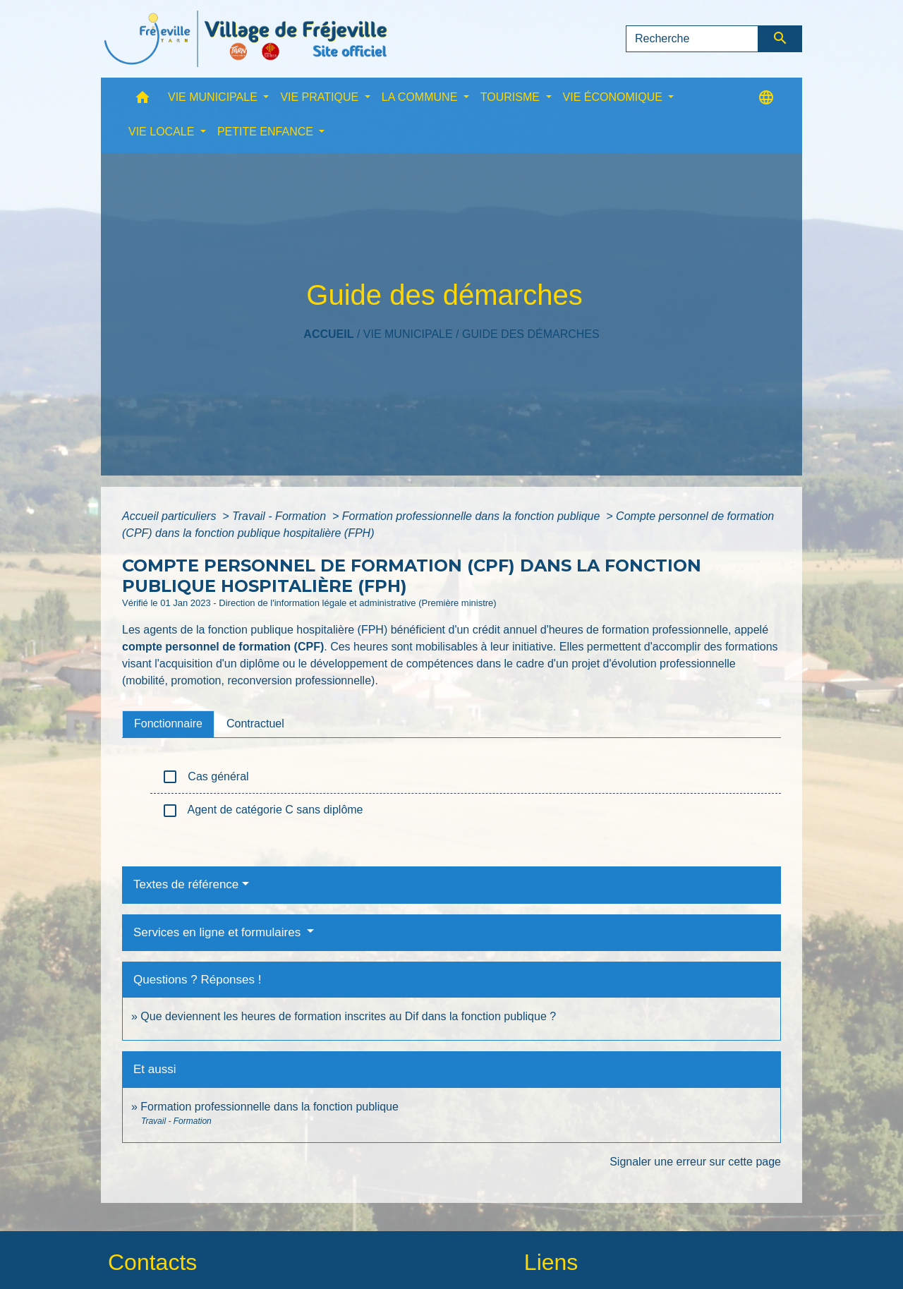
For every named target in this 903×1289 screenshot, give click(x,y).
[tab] (168, 723)
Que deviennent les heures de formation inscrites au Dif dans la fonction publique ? (348, 1016)
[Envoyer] (780, 38)
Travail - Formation (280, 516)
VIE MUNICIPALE (408, 334)
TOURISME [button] (511, 97)
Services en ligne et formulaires (218, 932)
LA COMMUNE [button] (421, 97)
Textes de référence (185, 884)
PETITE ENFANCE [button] (266, 132)
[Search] (692, 38)
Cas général (205, 776)
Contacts (152, 1262)
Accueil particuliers (170, 516)
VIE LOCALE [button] (163, 132)
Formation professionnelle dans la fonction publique (472, 516)
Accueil (328, 334)
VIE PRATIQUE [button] (320, 97)
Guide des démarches (531, 334)
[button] (142, 100)
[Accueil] (245, 39)
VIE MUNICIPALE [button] (214, 97)
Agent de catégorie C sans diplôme (262, 810)
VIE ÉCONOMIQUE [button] (614, 97)
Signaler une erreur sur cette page (695, 1162)
